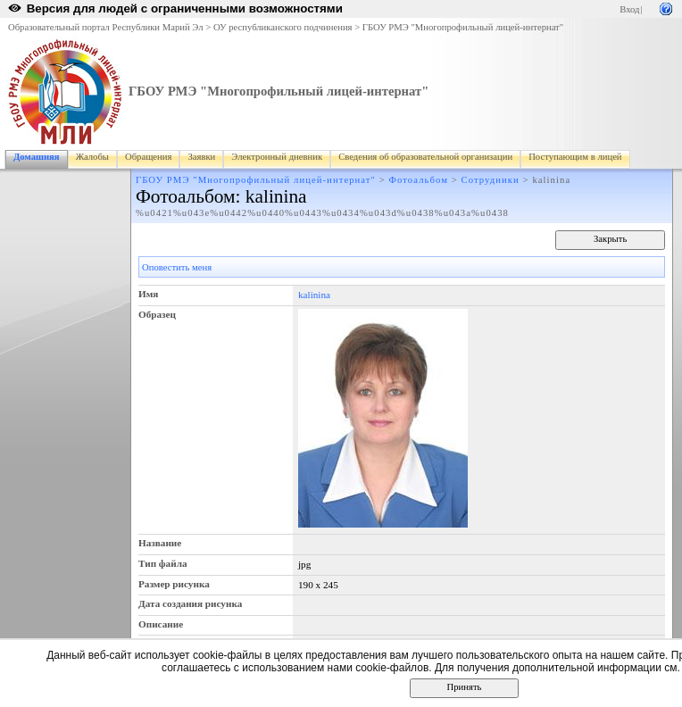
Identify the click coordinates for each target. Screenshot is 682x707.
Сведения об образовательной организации (425, 157)
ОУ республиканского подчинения (283, 27)
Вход (629, 9)
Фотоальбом (418, 180)
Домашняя (36, 157)
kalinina (314, 294)
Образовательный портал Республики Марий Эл (106, 27)
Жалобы (92, 157)
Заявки (201, 157)
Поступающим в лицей (574, 157)
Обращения (148, 157)
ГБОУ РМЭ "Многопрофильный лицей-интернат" (462, 27)
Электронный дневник (276, 157)
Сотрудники (491, 180)
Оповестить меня (177, 267)
